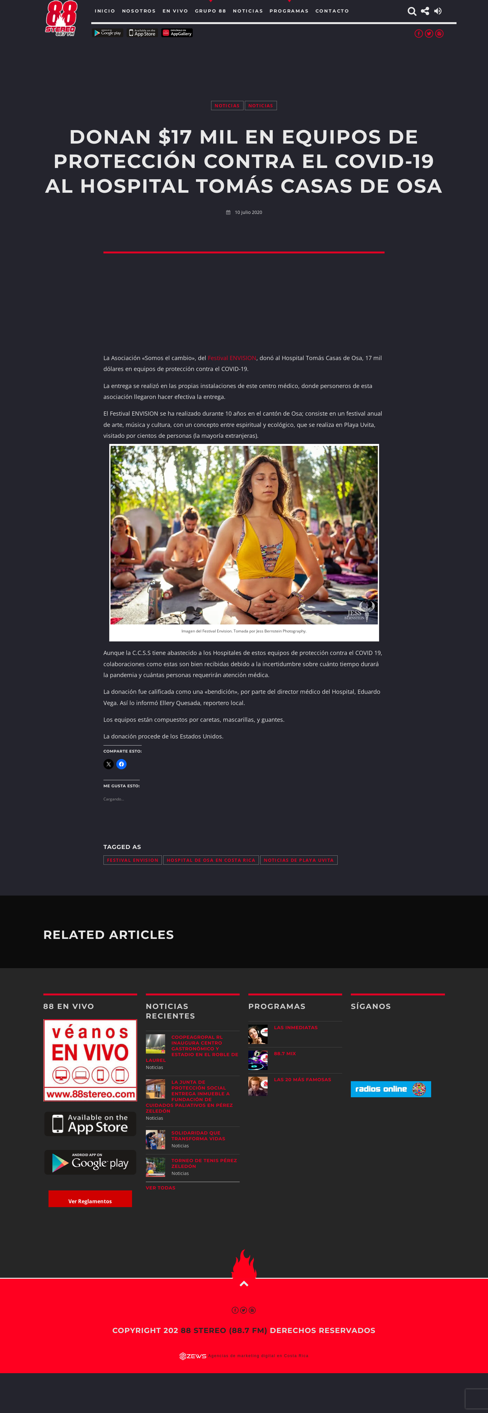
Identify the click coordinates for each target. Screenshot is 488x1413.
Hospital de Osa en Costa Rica (211, 860)
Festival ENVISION (232, 358)
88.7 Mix (285, 1053)
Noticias (227, 105)
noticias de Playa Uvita (299, 860)
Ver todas (161, 1188)
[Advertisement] (244, 61)
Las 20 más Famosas (302, 1079)
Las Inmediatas (296, 1027)
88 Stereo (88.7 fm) (224, 1330)
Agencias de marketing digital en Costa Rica (258, 1356)
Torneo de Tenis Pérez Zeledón (204, 1163)
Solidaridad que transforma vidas (199, 1136)
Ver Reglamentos (90, 1201)
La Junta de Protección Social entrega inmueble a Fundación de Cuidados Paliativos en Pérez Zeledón (189, 1096)
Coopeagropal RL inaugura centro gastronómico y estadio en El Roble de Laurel (192, 1048)
